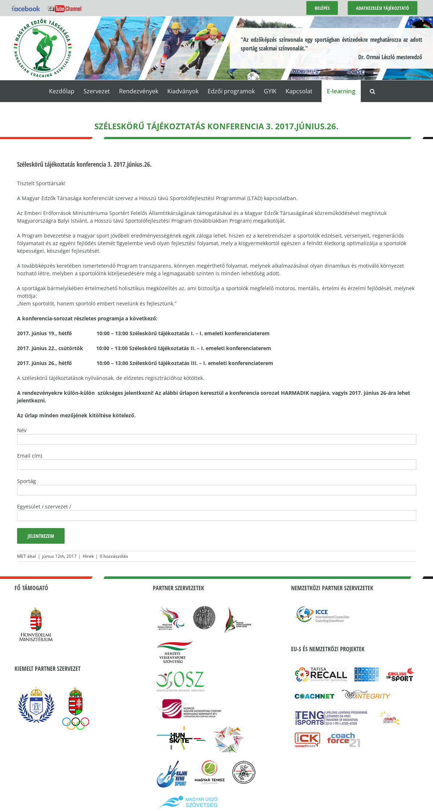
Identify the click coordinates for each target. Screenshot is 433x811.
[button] (372, 91)
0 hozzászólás (114, 556)
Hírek (88, 556)
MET (21, 556)
